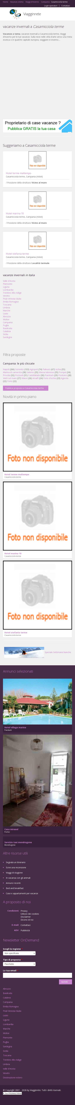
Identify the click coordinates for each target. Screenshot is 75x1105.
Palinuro (47, 369)
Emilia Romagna (11, 301)
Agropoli (34, 369)
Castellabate (34, 375)
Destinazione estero (12, 1077)
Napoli (6, 369)
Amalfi (35, 378)
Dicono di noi (27, 919)
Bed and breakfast (15, 888)
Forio (9, 381)
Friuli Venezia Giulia (12, 298)
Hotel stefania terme (17, 253)
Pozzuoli (19, 375)
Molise (6, 319)
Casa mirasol (11, 829)
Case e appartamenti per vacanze (22, 893)
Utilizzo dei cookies (30, 913)
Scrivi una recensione (16, 867)
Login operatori (50, 6)
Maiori (24, 378)
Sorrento (19, 369)
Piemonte (7, 283)
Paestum (49, 375)
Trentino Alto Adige (12, 292)
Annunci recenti (13, 883)
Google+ (10, 1099)
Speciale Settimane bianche (37, 652)
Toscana (7, 304)
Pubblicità (25, 930)
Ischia (58, 369)
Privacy (24, 910)
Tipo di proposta (12, 959)
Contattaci (65, 6)
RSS (24, 1099)
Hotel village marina (15, 727)
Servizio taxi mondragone (18, 842)
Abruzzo (7, 316)
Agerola (64, 378)
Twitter (17, 1099)
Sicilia (5, 334)
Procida (6, 375)
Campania (8, 322)
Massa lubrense (46, 372)
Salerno (30, 372)
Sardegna (7, 337)
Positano (62, 375)
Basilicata (7, 328)
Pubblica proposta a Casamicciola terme (24, 388)
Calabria (7, 331)
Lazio (5, 313)
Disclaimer (26, 916)
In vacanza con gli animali (18, 877)
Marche (6, 310)
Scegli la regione (13, 948)
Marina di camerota (12, 372)
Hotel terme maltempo (18, 173)
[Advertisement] (36, 80)
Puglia (6, 325)
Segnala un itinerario (15, 862)
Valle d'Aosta (9, 281)
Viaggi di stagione (14, 872)
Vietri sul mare (10, 378)
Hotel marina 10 (15, 213)
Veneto (6, 295)
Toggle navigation (5, 14)
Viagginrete (32, 13)
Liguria (6, 286)
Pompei (62, 372)
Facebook (4, 1099)
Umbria (6, 307)
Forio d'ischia (49, 378)
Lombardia (8, 289)
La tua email (10, 970)
